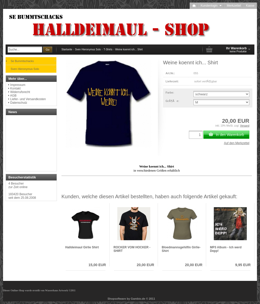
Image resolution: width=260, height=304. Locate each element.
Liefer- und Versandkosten (28, 99)
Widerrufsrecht (20, 92)
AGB (13, 95)
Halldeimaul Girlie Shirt (82, 247)
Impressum (17, 85)
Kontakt (15, 88)
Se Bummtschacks (22, 61)
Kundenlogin (211, 5)
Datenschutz (18, 102)
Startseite (66, 49)
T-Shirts (108, 49)
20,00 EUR (145, 265)
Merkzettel (234, 5)
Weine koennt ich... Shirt (129, 49)
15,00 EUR (97, 265)
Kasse (250, 5)
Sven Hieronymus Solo (88, 49)
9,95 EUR (243, 265)
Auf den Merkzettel (236, 143)
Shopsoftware (116, 298)
